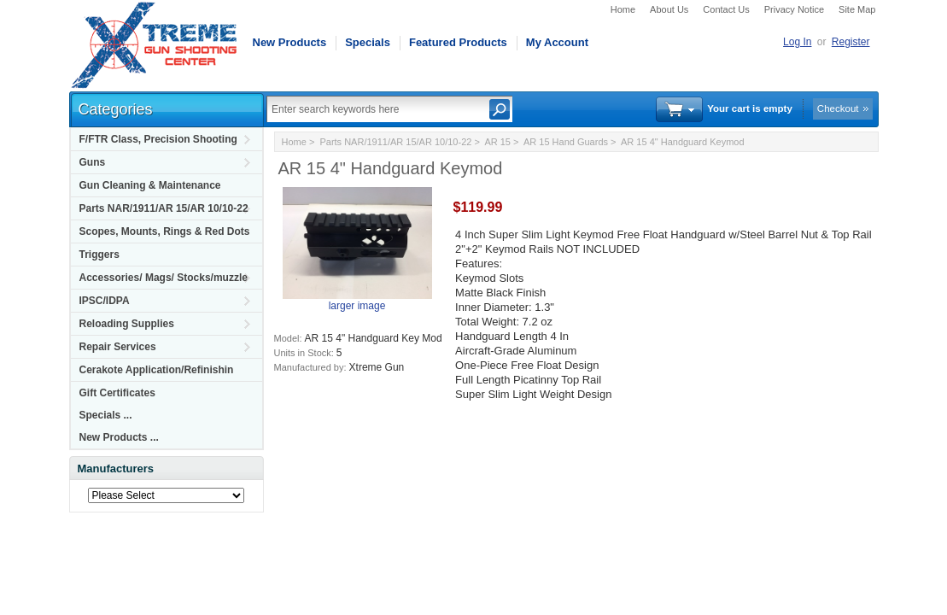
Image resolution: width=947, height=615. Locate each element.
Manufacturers (116, 468)
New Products (290, 42)
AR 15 (497, 142)
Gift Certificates (117, 393)
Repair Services (117, 347)
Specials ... (105, 415)
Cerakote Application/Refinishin (156, 370)
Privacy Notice (794, 9)
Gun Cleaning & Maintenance (150, 185)
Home (623, 9)
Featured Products (458, 42)
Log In (797, 42)
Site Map (857, 9)
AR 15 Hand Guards (565, 142)
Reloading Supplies (126, 324)
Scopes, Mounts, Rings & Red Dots (164, 231)
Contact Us (726, 9)
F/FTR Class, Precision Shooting (158, 139)
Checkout (838, 108)
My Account (557, 42)
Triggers (99, 255)
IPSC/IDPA (104, 301)
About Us (669, 9)
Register (851, 42)
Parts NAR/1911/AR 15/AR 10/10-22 (163, 208)
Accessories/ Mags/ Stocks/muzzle (163, 278)
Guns (92, 162)
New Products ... (119, 437)
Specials (367, 42)
